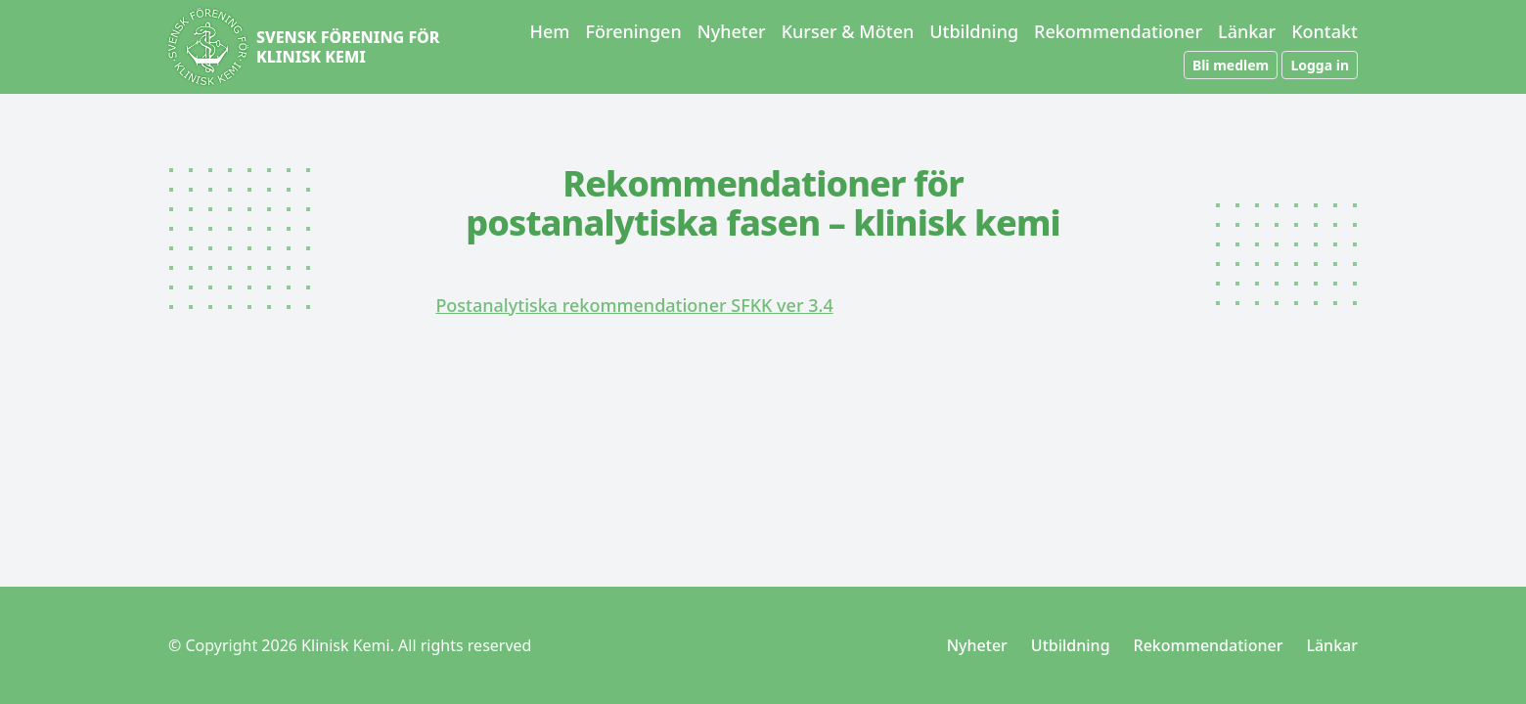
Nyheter (731, 31)
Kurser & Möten (848, 31)
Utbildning (973, 31)
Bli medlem (1230, 65)
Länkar (1247, 31)
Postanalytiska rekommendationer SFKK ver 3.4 (633, 305)
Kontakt (1324, 31)
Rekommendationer (1118, 31)
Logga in (1319, 65)
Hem (550, 31)
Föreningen (633, 31)
